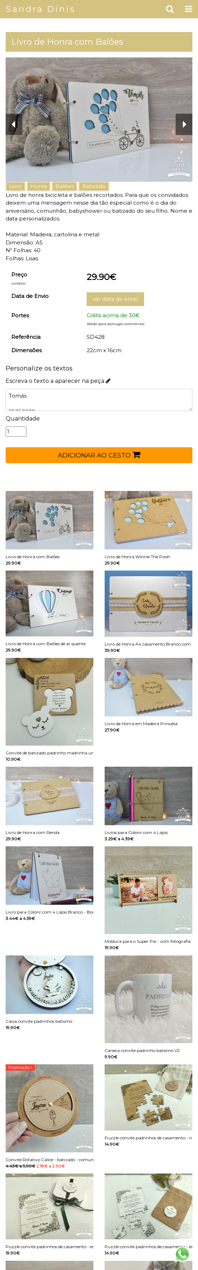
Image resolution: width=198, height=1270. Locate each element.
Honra (38, 186)
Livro (15, 186)
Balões (64, 186)
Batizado (94, 186)
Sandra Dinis (41, 9)
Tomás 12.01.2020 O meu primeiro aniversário (99, 400)
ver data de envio (115, 298)
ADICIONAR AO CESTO (99, 454)
